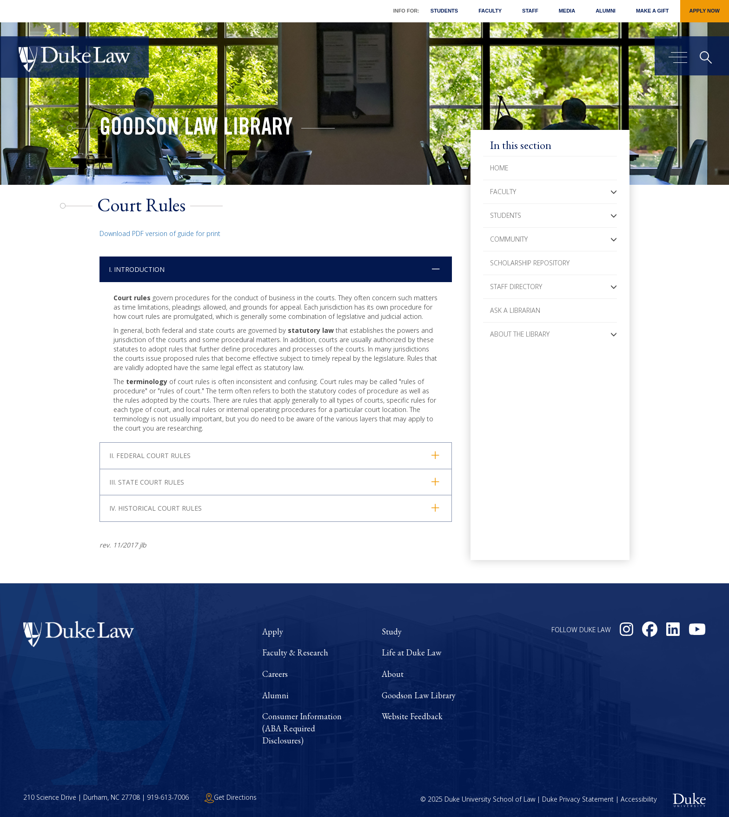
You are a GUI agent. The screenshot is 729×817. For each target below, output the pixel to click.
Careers (275, 673)
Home (499, 167)
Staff (530, 11)
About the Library (520, 334)
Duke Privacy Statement (578, 799)
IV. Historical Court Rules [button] (155, 508)
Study (392, 631)
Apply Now (704, 11)
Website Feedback (412, 716)
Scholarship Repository (530, 262)
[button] (614, 192)
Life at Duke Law (411, 652)
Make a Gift (652, 11)
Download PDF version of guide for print (159, 233)
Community (509, 239)
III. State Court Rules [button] (146, 482)
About (393, 673)
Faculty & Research (295, 652)
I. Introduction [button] (137, 269)
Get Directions (231, 797)
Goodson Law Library (196, 129)
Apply (272, 631)
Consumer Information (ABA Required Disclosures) (302, 728)
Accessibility (639, 799)
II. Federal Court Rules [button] (150, 455)
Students (444, 11)
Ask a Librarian (515, 310)
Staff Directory (516, 286)
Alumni (606, 11)
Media (567, 11)
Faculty (490, 11)
